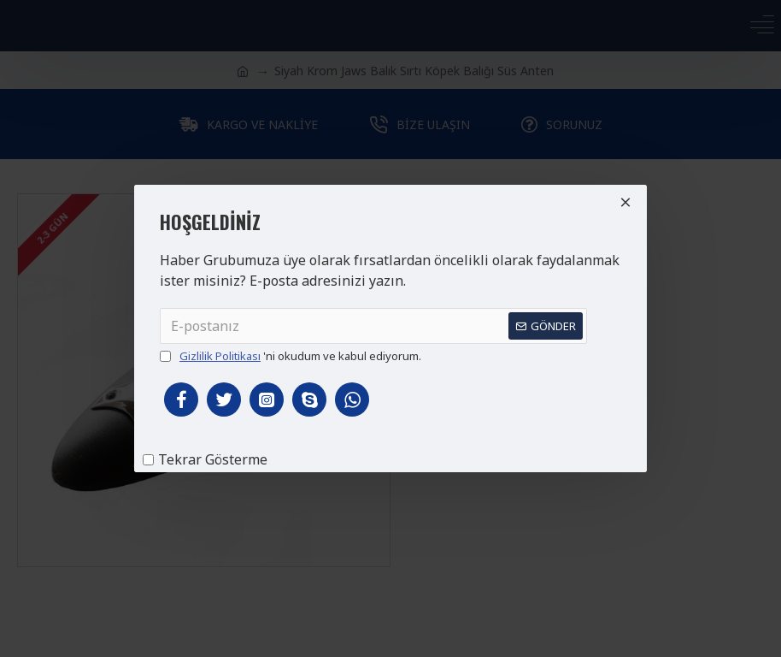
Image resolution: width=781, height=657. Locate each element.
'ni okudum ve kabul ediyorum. (290, 356)
